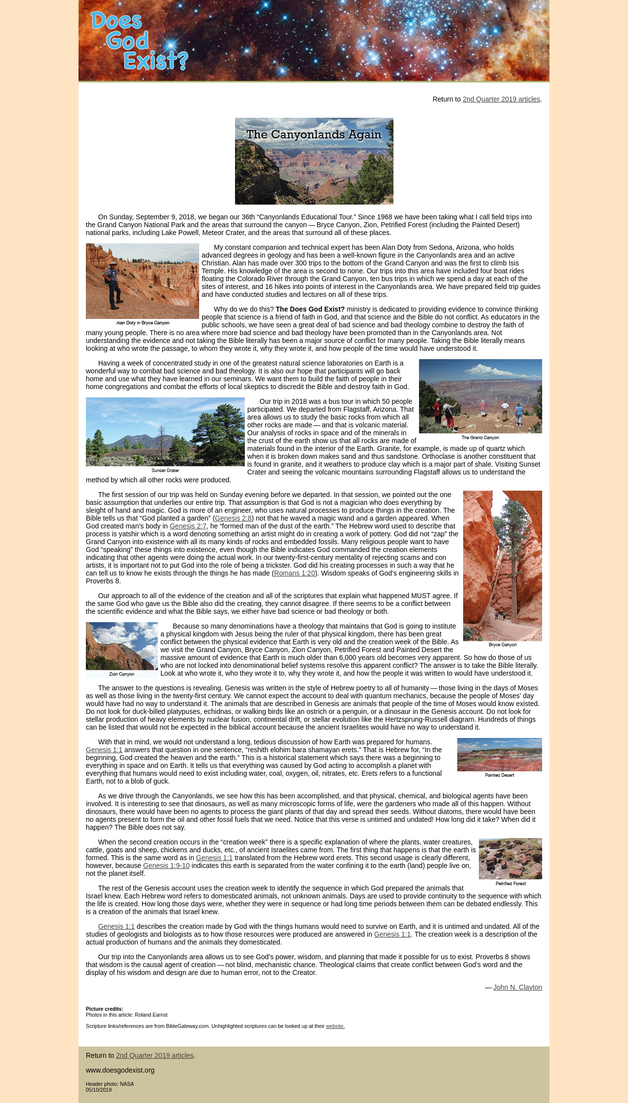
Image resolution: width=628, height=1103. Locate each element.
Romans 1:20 (294, 573)
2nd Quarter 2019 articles (501, 99)
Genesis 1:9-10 (166, 865)
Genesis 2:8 (233, 518)
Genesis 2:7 (188, 526)
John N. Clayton (517, 987)
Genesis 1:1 (104, 750)
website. (335, 1026)
